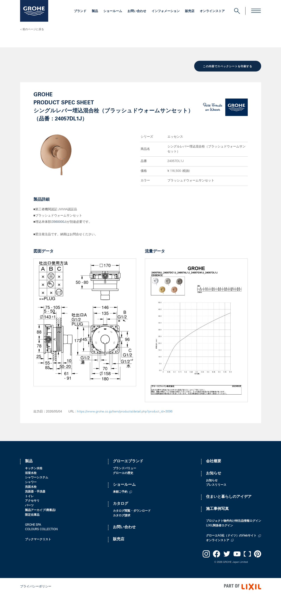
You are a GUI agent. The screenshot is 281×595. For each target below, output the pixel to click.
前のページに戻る (33, 29)
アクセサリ (32, 500)
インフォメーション (166, 11)
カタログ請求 (121, 515)
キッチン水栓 (33, 468)
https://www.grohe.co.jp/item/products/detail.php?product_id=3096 (125, 411)
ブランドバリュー (124, 468)
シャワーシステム (36, 477)
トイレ (29, 496)
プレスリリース (216, 485)
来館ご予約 (120, 491)
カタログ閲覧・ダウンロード (132, 510)
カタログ (120, 503)
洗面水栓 (31, 486)
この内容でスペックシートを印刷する (227, 66)
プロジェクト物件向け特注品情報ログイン (233, 520)
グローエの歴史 (123, 472)
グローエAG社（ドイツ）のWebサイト (231, 535)
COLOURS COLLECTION (41, 529)
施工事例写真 (217, 509)
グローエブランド (128, 461)
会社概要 (213, 461)
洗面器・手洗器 (35, 491)
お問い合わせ (136, 11)
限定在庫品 (32, 514)
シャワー (31, 482)
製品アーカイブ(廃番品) (40, 510)
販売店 (189, 11)
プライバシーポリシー (35, 586)
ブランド (80, 11)
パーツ (29, 505)
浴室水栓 (31, 472)
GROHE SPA (33, 524)
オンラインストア (212, 11)
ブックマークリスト (38, 539)
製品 (95, 11)
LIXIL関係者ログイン (219, 525)
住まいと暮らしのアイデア (229, 496)
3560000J (59, 221)
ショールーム (112, 11)
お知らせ (213, 473)
